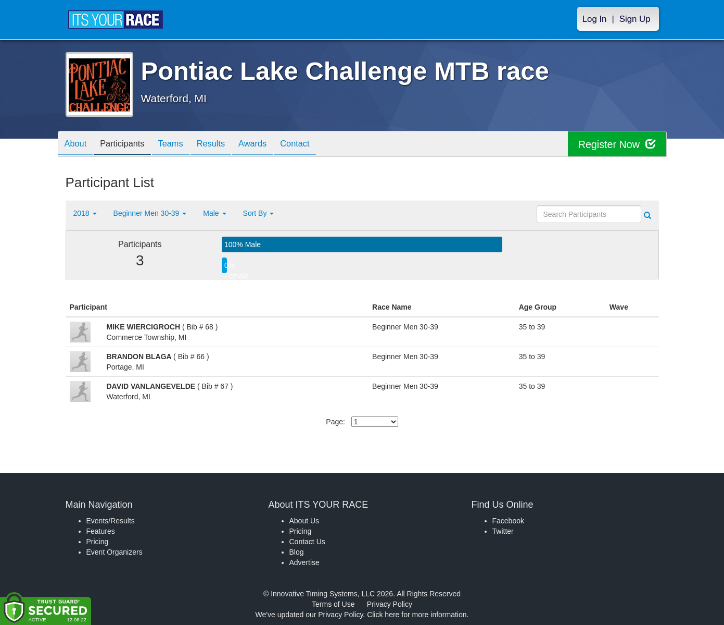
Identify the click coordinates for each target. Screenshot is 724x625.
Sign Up (635, 19)
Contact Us (307, 541)
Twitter (503, 531)
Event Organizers (114, 552)
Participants (128, 145)
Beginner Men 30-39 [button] (150, 213)
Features (100, 531)
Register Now (616, 144)
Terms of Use (333, 604)
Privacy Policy (389, 604)
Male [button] (214, 213)
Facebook (508, 521)
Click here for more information (416, 614)
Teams (180, 145)
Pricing (97, 541)
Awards (270, 145)
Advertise (304, 562)
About (77, 145)
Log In (594, 19)
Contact (316, 145)
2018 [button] (85, 213)
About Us (304, 521)
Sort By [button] (258, 213)
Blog (296, 552)
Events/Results (110, 521)
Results (224, 145)
